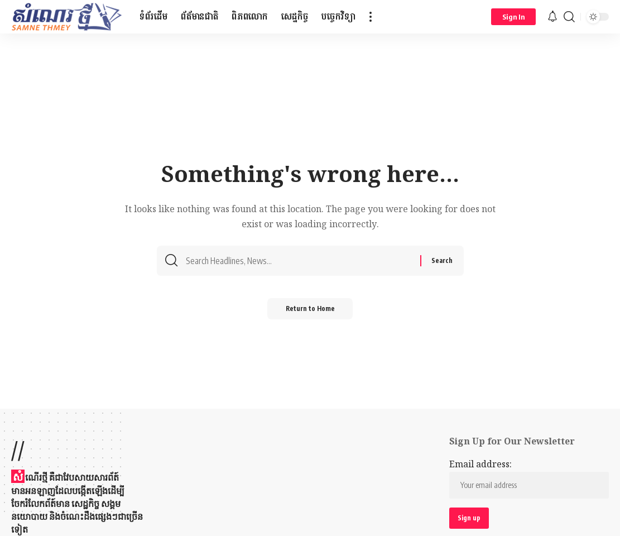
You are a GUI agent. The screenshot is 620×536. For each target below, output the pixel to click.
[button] (370, 17)
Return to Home (310, 312)
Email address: (529, 478)
